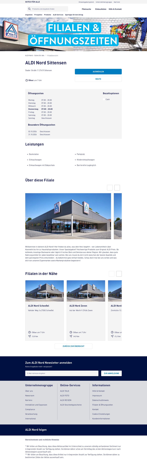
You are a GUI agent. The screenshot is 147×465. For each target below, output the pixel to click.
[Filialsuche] (86, 8)
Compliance (30, 409)
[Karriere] (117, 2)
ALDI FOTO (64, 395)
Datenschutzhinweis (100, 400)
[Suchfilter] (47, 9)
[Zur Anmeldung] (111, 373)
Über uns (29, 391)
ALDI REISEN (65, 400)
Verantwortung (31, 414)
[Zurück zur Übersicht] (73, 346)
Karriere (28, 400)
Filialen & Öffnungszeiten (102, 404)
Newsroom (29, 395)
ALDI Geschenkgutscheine (71, 404)
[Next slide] (117, 187)
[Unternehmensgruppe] (104, 2)
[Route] (98, 79)
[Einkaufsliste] (100, 8)
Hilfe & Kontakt (98, 391)
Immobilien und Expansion (36, 404)
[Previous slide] (110, 187)
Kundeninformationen (101, 418)
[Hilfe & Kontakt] (115, 8)
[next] (119, 274)
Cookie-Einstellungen (101, 414)
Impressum (97, 395)
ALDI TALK (64, 391)
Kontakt (95, 409)
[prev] (111, 274)
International (30, 418)
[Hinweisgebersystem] (86, 2)
